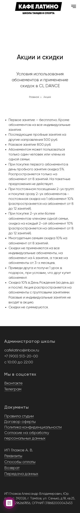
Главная (34, 97)
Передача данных (21, 474)
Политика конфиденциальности (33, 427)
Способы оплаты (19, 462)
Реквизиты (13, 456)
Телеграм (12, 389)
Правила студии (19, 416)
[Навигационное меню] (73, 6)
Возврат (12, 468)
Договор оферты (20, 422)
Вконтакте (13, 383)
